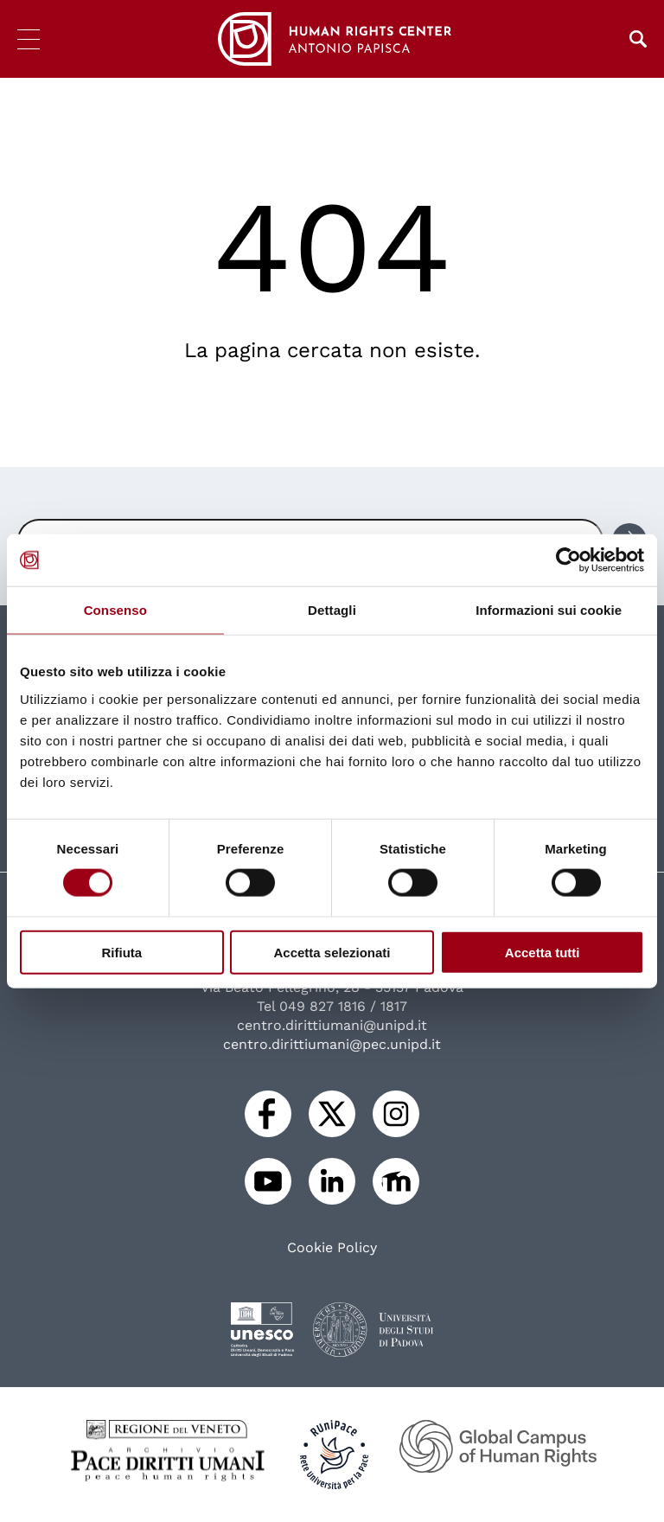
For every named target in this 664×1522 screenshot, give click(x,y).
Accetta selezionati (331, 951)
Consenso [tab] (115, 610)
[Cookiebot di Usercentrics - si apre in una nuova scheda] (568, 560)
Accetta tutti (542, 951)
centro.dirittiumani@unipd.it (332, 1025)
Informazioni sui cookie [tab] (549, 610)
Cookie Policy (332, 1248)
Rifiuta (121, 951)
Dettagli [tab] (332, 610)
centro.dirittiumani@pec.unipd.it (332, 1044)
